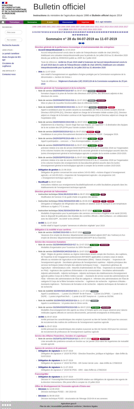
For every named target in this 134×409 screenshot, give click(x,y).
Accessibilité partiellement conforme (66, 406)
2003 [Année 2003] (58, 27)
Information (101, 91)
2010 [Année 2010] (92, 27)
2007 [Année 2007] (78, 27)
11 (48, 32)
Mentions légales (90, 406)
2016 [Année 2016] (121, 27)
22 (74, 32)
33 (99, 32)
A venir (50, 22)
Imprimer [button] (85, 22)
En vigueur (92, 122)
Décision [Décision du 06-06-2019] (42, 396)
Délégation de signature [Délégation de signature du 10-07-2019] (49, 377)
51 (85, 35)
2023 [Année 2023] (85, 29)
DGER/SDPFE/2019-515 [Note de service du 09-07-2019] (63, 145)
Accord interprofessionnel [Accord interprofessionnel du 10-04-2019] (50, 50)
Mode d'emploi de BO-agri (11, 59)
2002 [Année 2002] (53, 27)
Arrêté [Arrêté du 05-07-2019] (41, 317)
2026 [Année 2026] (99, 29)
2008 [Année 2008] (82, 27)
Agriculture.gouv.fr (68, 403)
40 (115, 32)
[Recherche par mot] (13, 32)
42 (120, 32)
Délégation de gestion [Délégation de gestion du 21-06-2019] (48, 170)
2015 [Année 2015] (116, 27)
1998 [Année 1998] (34, 27)
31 (95, 32)
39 (113, 32)
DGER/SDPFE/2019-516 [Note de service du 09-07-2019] (63, 157)
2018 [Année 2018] (61, 29)
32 (97, 32)
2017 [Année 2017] (126, 27)
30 (92, 32)
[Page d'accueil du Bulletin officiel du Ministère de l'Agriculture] (3, 22)
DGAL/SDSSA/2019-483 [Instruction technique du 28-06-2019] (68, 201)
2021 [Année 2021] (75, 29)
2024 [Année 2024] (90, 29)
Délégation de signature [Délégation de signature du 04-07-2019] (49, 351)
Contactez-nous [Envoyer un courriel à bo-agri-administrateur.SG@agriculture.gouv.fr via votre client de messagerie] (9, 74)
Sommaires (32, 22)
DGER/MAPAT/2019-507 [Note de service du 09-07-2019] (63, 91)
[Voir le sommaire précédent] (79, 43)
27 (85, 32)
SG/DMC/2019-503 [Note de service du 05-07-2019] (61, 232)
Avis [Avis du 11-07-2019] (40, 72)
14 (55, 32)
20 (69, 32)
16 (60, 32)
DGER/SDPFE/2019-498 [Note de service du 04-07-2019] (63, 138)
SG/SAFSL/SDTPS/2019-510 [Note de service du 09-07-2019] (65, 338)
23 (76, 32)
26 (83, 32)
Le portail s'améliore (12, 53)
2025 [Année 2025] (95, 29)
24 (78, 32)
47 (75, 35)
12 (50, 32)
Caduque (92, 91)
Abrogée (90, 132)
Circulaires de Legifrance (10, 65)
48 (78, 35)
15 (57, 32)
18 (64, 32)
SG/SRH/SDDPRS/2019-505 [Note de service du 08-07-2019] (65, 307)
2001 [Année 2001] (49, 27)
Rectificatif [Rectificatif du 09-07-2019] (43, 182)
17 (62, 32)
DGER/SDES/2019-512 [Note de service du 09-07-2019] (63, 131)
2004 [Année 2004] (63, 27)
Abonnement (67, 22)
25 (80, 32)
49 (80, 35)
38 (111, 32)
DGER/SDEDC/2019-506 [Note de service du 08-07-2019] (63, 122)
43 (122, 32)
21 (71, 32)
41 (118, 32)
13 (53, 32)
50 (82, 35)
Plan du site (45, 406)
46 (73, 35)
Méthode (106, 211)
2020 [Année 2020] (71, 29)
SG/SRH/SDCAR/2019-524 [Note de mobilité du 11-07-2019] (65, 300)
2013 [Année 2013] (107, 27)
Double (111, 107)
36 (106, 32)
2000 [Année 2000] (44, 27)
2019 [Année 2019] (65, 29)
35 (104, 32)
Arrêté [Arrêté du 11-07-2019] (41, 223)
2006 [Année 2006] (73, 27)
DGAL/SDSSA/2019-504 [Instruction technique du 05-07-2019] (68, 210)
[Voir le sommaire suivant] (83, 43)
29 (90, 32)
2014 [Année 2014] (111, 27)
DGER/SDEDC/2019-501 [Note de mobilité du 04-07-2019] (64, 107)
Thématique (15, 22)
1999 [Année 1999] (39, 27)
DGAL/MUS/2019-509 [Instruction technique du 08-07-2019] (67, 194)
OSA (100, 122)
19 (67, 32)
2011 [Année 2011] (97, 27)
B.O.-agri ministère (104, 22)
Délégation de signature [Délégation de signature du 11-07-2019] (49, 367)
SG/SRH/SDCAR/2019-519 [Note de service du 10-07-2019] (64, 251)
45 (127, 32)
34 (101, 32)
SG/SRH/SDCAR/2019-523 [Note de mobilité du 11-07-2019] (65, 291)
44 (125, 32)
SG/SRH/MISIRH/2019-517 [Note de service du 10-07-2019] (64, 245)
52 (87, 35)
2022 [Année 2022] (80, 29)
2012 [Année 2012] (102, 27)
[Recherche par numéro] (13, 40)
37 (108, 32)
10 (46, 32)
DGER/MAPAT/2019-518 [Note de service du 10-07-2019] (63, 100)
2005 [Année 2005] (68, 27)
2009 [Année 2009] (87, 27)
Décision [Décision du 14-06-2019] (42, 389)
